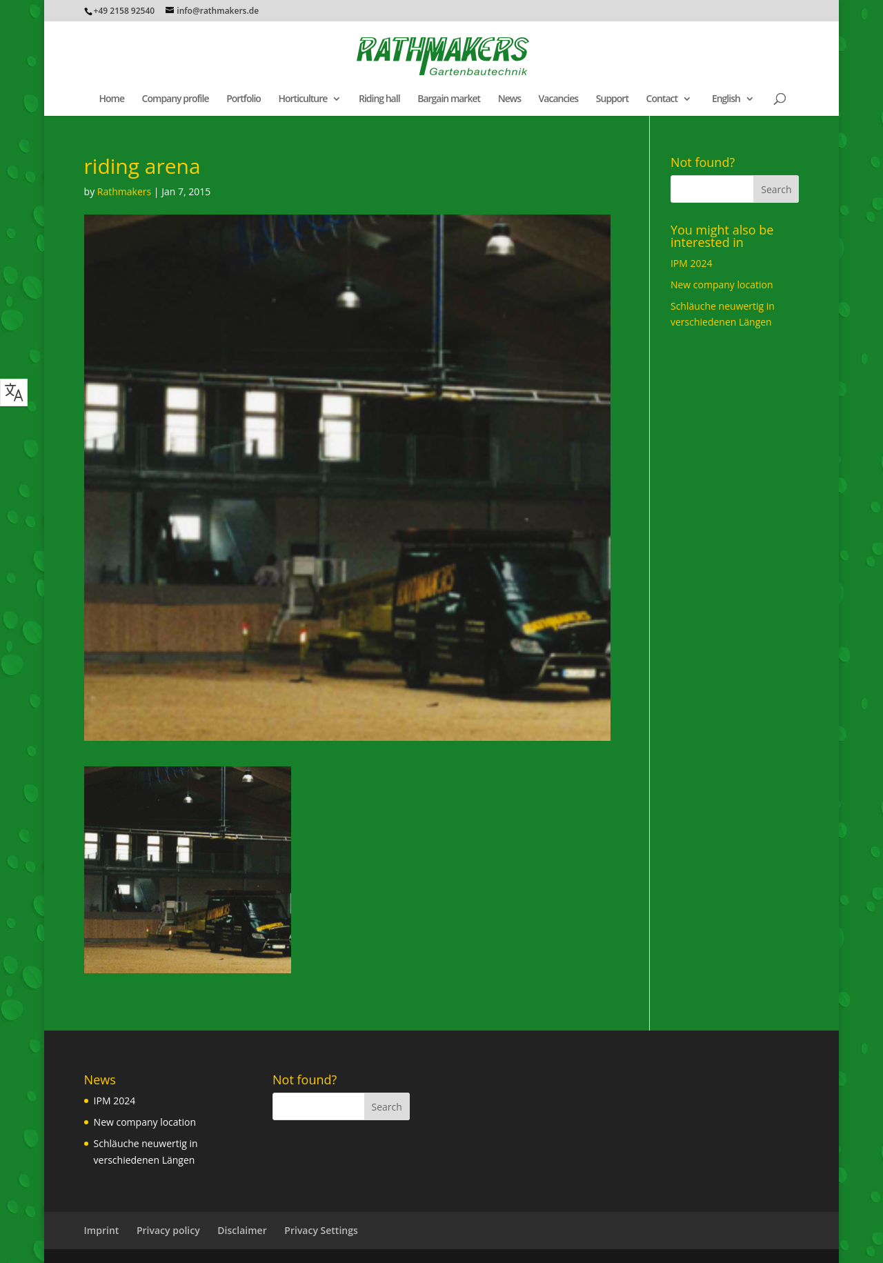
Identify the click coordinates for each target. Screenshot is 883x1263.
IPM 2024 (692, 263)
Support (612, 99)
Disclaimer (241, 1230)
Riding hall (379, 99)
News (509, 99)
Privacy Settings (320, 1230)
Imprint (101, 1230)
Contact (661, 99)
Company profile (175, 99)
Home (111, 99)
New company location (722, 284)
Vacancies (559, 99)
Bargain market (448, 99)
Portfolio (243, 99)
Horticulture (302, 99)
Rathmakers (124, 191)
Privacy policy (168, 1230)
